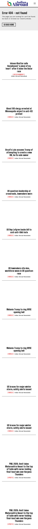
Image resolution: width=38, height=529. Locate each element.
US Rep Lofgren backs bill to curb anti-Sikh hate (19, 231)
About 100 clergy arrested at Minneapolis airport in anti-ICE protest (19, 111)
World (10, 117)
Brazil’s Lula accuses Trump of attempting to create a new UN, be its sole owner (19, 152)
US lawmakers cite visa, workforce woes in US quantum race (19, 271)
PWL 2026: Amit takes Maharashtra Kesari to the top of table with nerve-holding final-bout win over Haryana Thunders (19, 469)
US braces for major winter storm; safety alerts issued (19, 388)
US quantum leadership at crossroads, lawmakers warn (19, 192)
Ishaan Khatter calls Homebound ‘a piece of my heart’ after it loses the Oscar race (19, 67)
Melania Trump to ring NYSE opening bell (19, 310)
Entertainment (19, 74)
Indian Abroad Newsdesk (19, 76)
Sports (10, 477)
